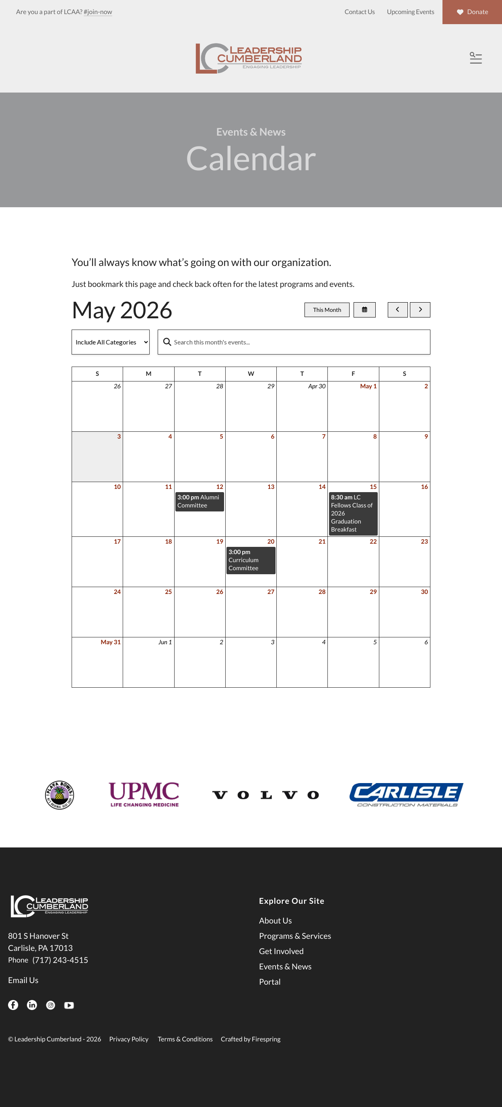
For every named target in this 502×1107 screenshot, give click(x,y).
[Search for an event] (294, 357)
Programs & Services (295, 952)
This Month (327, 325)
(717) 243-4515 (60, 976)
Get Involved (281, 967)
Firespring (266, 1055)
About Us (275, 936)
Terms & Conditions (185, 1055)
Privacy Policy (129, 1055)
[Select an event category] (111, 357)
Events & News (285, 982)
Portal (270, 997)
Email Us (23, 996)
